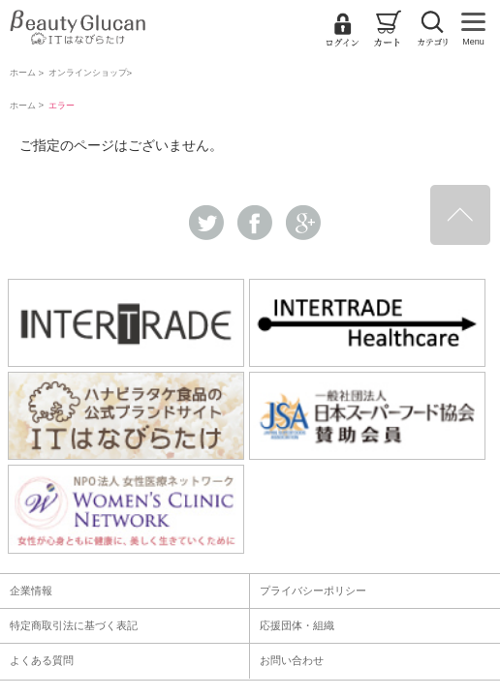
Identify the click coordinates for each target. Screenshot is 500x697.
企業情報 (31, 590)
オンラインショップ (87, 72)
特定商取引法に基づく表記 (74, 625)
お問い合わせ (292, 660)
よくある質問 (42, 660)
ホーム (23, 72)
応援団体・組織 (297, 625)
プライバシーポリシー (313, 590)
